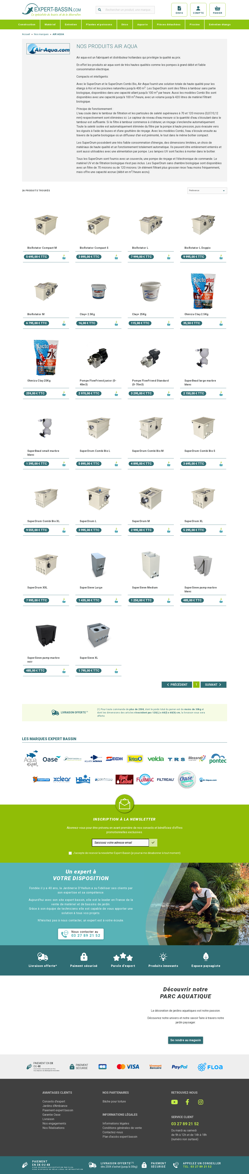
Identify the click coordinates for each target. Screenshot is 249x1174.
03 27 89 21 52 (201, 1166)
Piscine (195, 24)
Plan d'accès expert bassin (120, 1136)
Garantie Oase (51, 1114)
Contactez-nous (113, 1132)
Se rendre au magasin (185, 1040)
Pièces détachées (169, 24)
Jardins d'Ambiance (54, 1106)
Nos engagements (54, 1123)
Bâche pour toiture (114, 1101)
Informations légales (116, 1123)
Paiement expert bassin (57, 1110)
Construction (26, 24)
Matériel (50, 24)
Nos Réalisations (53, 1128)
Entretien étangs (220, 24)
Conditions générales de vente (122, 1128)
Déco (124, 24)
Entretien (71, 24)
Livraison (48, 1119)
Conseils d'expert (53, 1101)
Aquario (142, 24)
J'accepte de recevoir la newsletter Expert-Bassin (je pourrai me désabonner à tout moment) (126, 853)
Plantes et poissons (99, 24)
